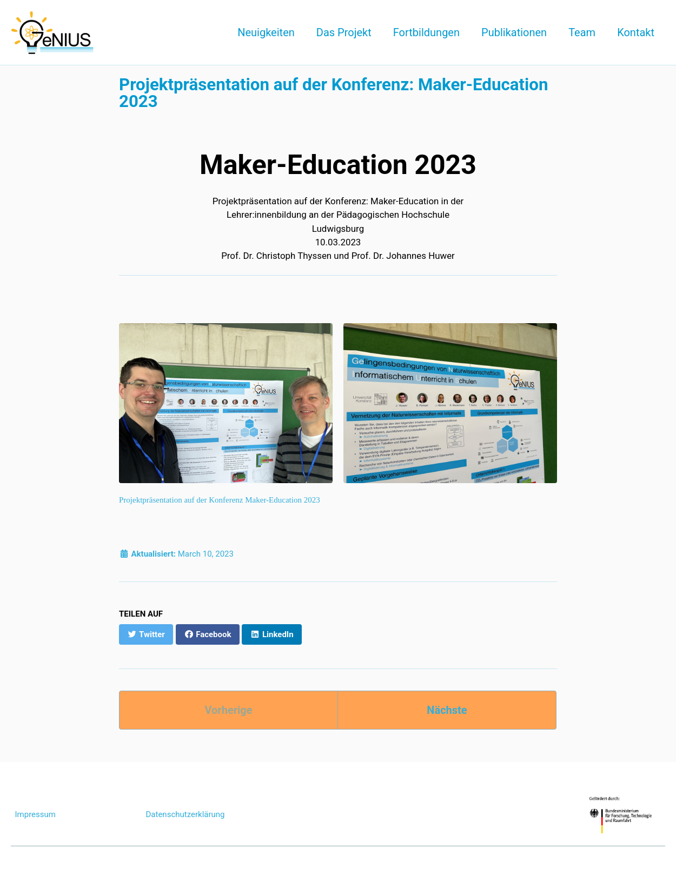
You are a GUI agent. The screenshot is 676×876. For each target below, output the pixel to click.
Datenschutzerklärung (185, 814)
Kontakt (635, 32)
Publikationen (514, 32)
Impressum (35, 814)
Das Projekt (344, 32)
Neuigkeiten (266, 32)
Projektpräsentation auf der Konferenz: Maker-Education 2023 (333, 93)
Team (581, 32)
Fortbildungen (426, 32)
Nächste (447, 710)
